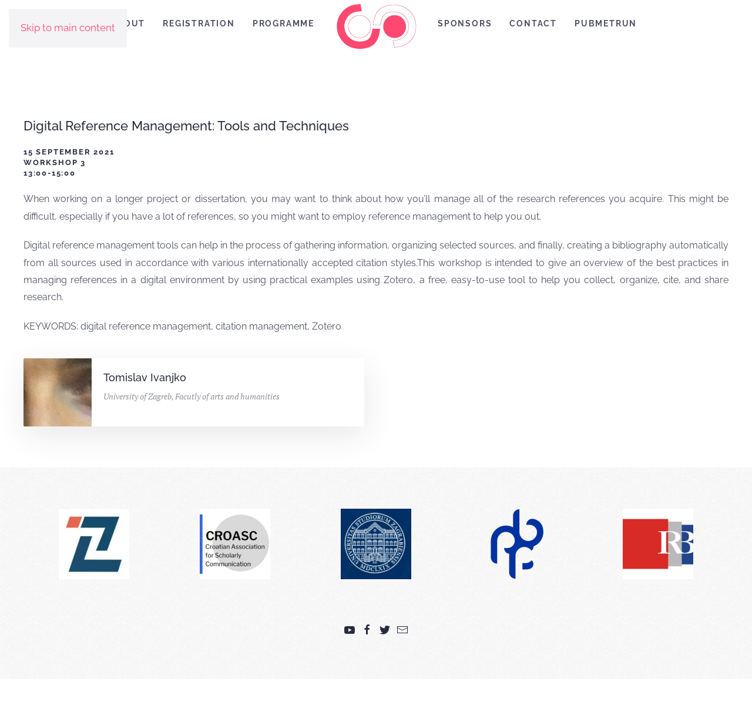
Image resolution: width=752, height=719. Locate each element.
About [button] (127, 23)
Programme (283, 23)
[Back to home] (376, 26)
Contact (533, 23)
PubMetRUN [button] (606, 23)
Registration (199, 23)
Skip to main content (68, 27)
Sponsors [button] (465, 23)
